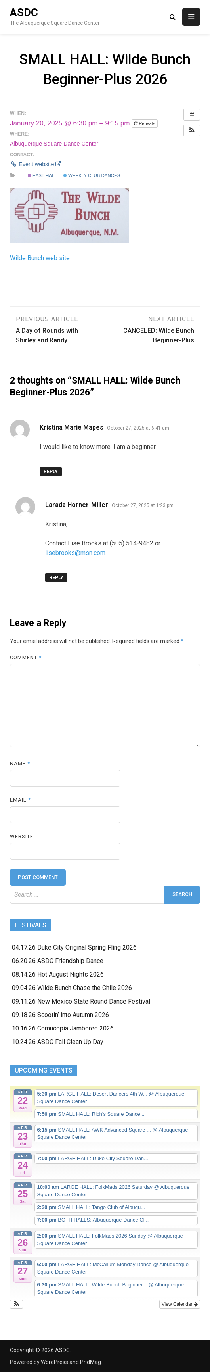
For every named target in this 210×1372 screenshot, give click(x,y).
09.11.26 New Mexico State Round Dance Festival (81, 1001)
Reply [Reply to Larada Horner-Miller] (56, 577)
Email (20, 800)
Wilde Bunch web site (40, 258)
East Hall (42, 175)
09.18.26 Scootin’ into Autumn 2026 (60, 1015)
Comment (26, 657)
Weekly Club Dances (91, 175)
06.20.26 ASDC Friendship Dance (57, 961)
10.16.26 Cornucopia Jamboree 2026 (63, 1028)
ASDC (24, 12)
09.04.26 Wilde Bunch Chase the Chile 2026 (72, 988)
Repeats (145, 123)
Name (20, 763)
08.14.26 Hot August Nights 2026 (58, 974)
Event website (35, 164)
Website (21, 836)
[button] (192, 130)
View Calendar (180, 1304)
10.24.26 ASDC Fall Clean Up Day (57, 1042)
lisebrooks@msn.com (75, 552)
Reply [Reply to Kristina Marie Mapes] (51, 471)
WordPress (54, 1362)
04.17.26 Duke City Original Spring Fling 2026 (74, 947)
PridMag (90, 1362)
